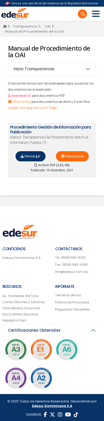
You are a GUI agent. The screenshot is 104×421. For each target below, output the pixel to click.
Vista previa (72, 156)
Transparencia (26, 26)
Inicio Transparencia (33, 69)
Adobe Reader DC (19, 95)
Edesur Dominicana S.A (22, 257)
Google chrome (19, 107)
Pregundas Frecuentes (72, 309)
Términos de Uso (68, 295)
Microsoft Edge (45, 107)
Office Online (19, 101)
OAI (49, 26)
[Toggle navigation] (96, 13)
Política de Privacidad (72, 302)
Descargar (30, 156)
